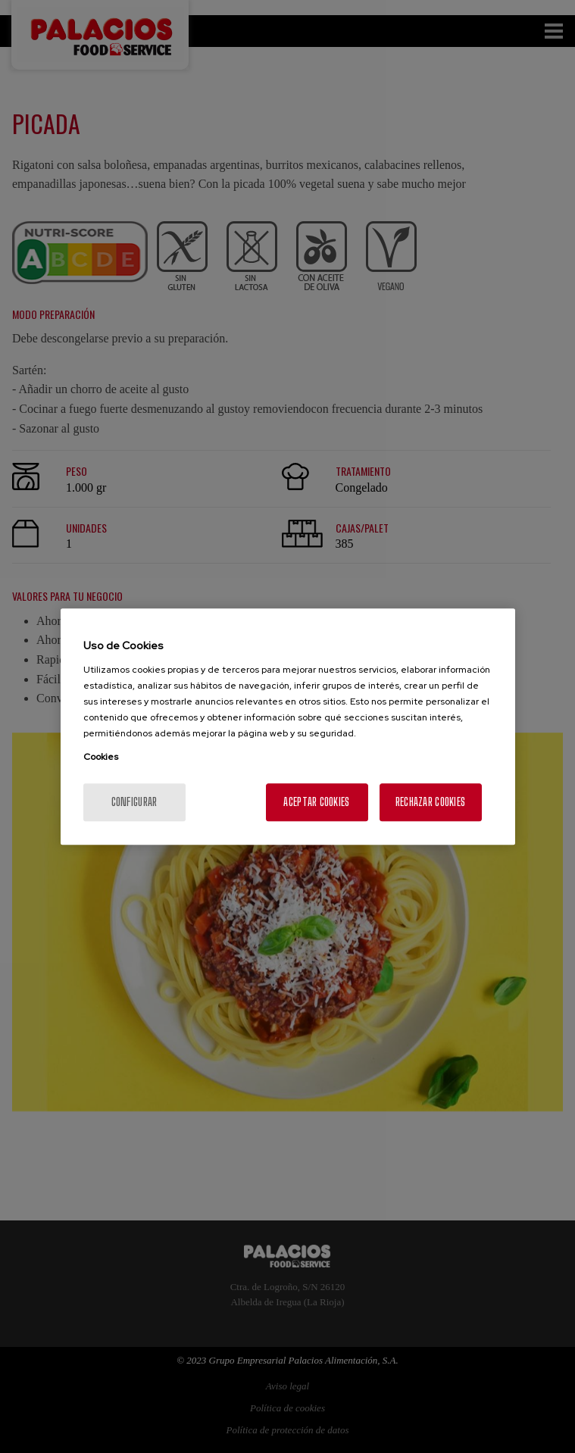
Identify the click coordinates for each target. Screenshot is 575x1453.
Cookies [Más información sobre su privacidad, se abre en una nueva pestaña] (100, 757)
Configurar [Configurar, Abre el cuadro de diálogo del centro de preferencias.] (134, 801)
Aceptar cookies (316, 801)
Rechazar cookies (430, 801)
